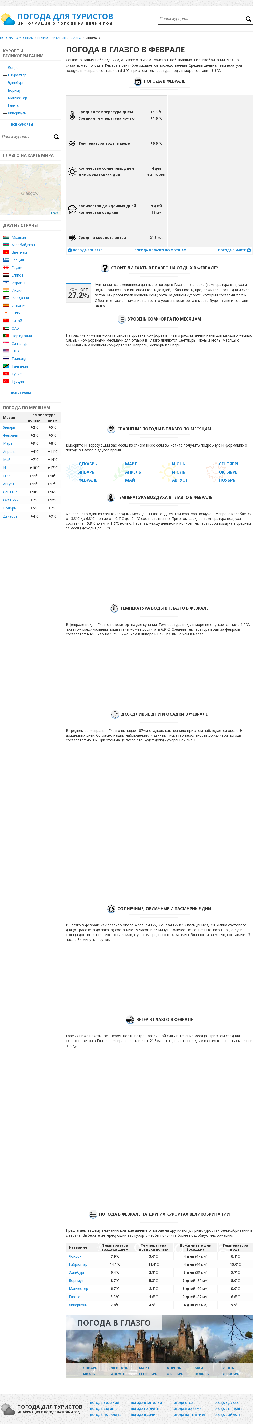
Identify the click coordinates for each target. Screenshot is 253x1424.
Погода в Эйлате (226, 1415)
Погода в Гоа (182, 1403)
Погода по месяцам (17, 38)
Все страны (21, 393)
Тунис (17, 373)
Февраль (10, 435)
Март (7, 443)
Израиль (19, 282)
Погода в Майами (187, 1409)
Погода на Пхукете (105, 1415)
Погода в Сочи (143, 1415)
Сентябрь (11, 492)
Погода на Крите (145, 1409)
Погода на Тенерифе (188, 1415)
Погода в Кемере (103, 1409)
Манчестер (17, 97)
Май (6, 459)
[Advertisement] (192, 171)
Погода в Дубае (225, 1403)
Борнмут (15, 90)
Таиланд (19, 358)
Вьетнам (19, 252)
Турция (18, 381)
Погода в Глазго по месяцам (160, 250)
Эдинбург (16, 82)
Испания (19, 305)
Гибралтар (17, 75)
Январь (9, 427)
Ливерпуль (17, 113)
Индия (17, 290)
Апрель (9, 451)
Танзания (20, 366)
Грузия (17, 267)
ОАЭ (15, 328)
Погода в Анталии (146, 1403)
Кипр (16, 313)
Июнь (8, 467)
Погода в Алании (104, 1403)
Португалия (22, 335)
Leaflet (55, 213)
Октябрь (10, 500)
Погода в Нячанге (227, 1409)
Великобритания (51, 38)
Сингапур (19, 343)
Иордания (20, 297)
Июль (8, 475)
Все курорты (22, 124)
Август (8, 483)
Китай (17, 320)
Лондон (14, 67)
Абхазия (19, 237)
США (16, 351)
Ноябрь (9, 508)
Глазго (75, 38)
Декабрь (10, 516)
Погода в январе (87, 250)
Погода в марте (232, 250)
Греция (18, 260)
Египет (17, 275)
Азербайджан (23, 244)
